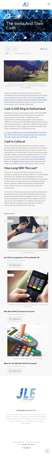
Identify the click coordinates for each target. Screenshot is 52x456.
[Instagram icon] (30, 448)
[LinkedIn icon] (27, 448)
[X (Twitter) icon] (25, 448)
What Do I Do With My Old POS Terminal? (20, 363)
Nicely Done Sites (28, 444)
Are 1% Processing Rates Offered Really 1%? (22, 258)
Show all (43, 49)
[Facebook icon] (22, 448)
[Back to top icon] (47, 451)
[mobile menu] (49, 4)
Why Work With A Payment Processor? (19, 311)
